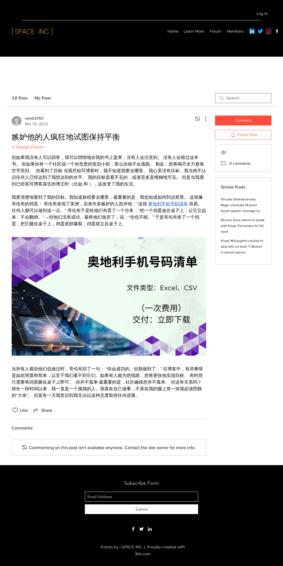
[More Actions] (203, 119)
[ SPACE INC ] (32, 31)
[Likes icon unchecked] (15, 410)
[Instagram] (268, 31)
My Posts (42, 98)
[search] (243, 98)
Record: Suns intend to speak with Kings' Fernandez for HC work (242, 226)
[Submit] (141, 509)
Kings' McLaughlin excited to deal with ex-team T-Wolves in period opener (242, 246)
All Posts (20, 98)
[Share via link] (42, 410)
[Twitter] (260, 31)
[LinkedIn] (252, 31)
